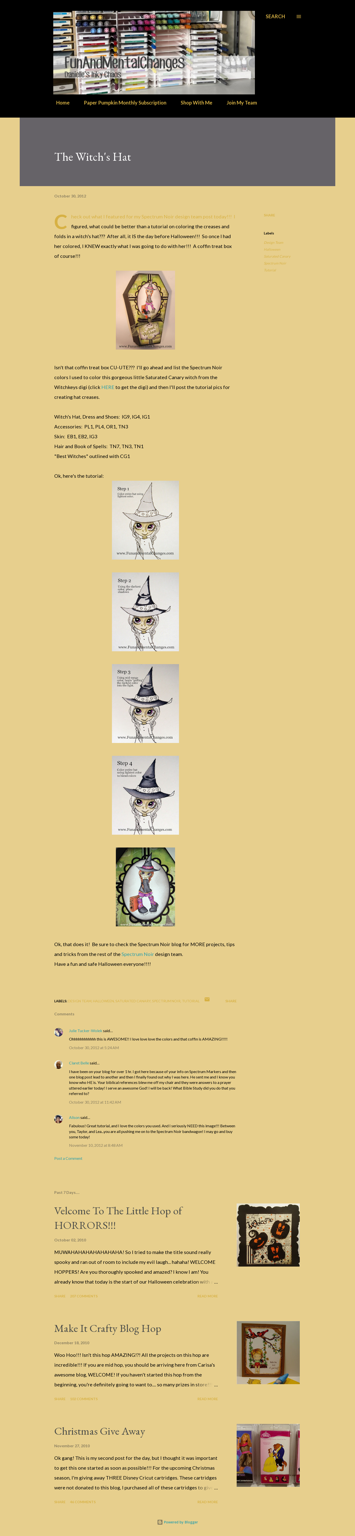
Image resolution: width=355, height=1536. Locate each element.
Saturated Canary (277, 256)
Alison (74, 1117)
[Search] (275, 16)
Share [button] (269, 215)
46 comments (83, 1502)
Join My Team (239, 103)
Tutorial (270, 270)
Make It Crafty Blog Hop (107, 1328)
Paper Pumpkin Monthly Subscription (122, 103)
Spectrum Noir (138, 954)
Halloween (272, 249)
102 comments (84, 1399)
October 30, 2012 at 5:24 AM (94, 1047)
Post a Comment (68, 1158)
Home (60, 103)
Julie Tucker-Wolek (85, 1030)
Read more (207, 1296)
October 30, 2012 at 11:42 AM (95, 1102)
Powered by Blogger (177, 1522)
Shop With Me (193, 103)
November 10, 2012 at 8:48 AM (96, 1145)
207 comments (84, 1296)
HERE (107, 387)
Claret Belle (79, 1062)
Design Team (273, 242)
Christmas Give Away (99, 1431)
